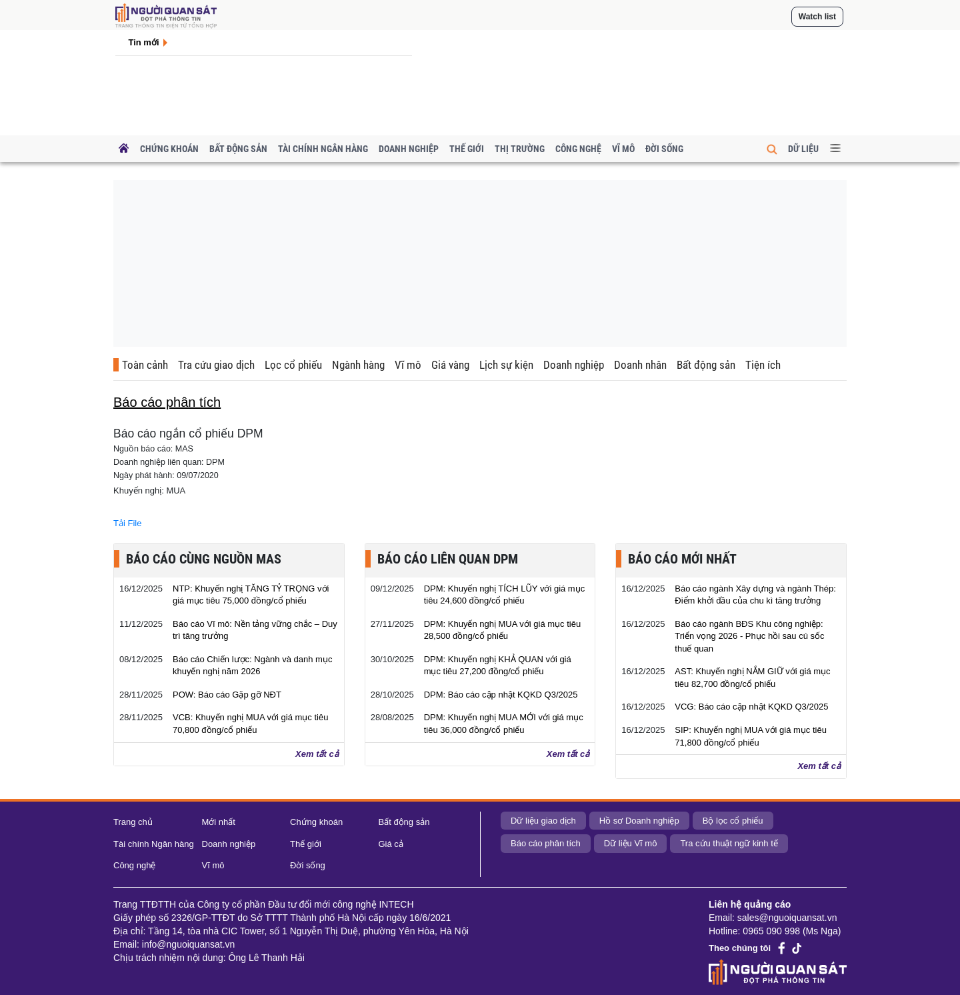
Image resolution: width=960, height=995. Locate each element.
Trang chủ (133, 822)
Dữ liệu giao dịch (543, 821)
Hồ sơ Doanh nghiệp (639, 821)
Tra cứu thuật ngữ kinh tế (728, 843)
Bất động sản (238, 148)
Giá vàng (450, 364)
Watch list (817, 16)
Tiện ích (763, 364)
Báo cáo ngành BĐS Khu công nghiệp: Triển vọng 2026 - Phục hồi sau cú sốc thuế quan (749, 636)
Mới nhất (218, 822)
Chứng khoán (169, 148)
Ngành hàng (358, 364)
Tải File (127, 523)
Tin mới (144, 42)
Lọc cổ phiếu (293, 364)
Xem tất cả (317, 754)
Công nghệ (578, 148)
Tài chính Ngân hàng (323, 148)
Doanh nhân (640, 364)
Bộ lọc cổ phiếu (733, 821)
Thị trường (520, 148)
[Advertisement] (480, 263)
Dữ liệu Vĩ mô (630, 843)
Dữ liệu (803, 148)
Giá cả (391, 844)
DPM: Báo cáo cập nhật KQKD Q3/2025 (501, 695)
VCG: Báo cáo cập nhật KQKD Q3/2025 (751, 707)
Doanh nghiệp (409, 148)
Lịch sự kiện (506, 364)
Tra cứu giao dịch (216, 364)
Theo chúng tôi (740, 948)
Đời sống (664, 148)
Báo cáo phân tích (546, 843)
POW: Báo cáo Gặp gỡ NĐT (227, 695)
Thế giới (466, 148)
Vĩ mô (623, 148)
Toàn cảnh (145, 364)
